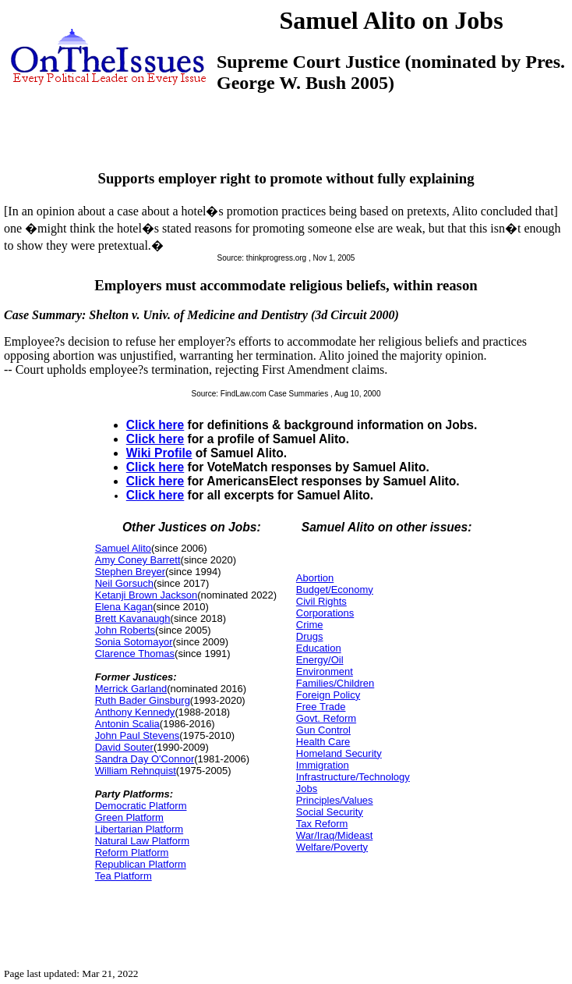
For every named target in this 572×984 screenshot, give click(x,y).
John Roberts (125, 630)
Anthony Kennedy (135, 712)
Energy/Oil (320, 660)
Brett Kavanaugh (133, 618)
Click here (155, 425)
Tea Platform (123, 876)
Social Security (329, 812)
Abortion (315, 578)
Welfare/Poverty (332, 847)
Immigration (322, 765)
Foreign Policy (328, 695)
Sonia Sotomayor (134, 642)
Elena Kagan (124, 607)
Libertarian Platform (139, 829)
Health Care (323, 742)
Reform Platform (132, 852)
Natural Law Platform (142, 841)
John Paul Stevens (137, 735)
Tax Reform (322, 823)
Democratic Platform (141, 806)
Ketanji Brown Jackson (146, 595)
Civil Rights (321, 601)
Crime (309, 625)
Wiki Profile (159, 453)
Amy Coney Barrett (138, 560)
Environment (324, 671)
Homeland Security (339, 753)
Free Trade (321, 706)
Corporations (325, 613)
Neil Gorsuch (124, 583)
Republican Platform (140, 864)
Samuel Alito (123, 548)
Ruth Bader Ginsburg (142, 700)
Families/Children (335, 683)
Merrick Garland (131, 688)
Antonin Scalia (127, 724)
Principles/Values (334, 800)
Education (318, 648)
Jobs (306, 788)
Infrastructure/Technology (353, 777)
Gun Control (323, 730)
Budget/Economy (334, 589)
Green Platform (129, 817)
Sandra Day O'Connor (145, 759)
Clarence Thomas (135, 653)
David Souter (124, 747)
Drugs (309, 636)
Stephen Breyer (130, 571)
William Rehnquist (135, 770)
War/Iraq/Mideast (334, 835)
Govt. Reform (326, 718)
